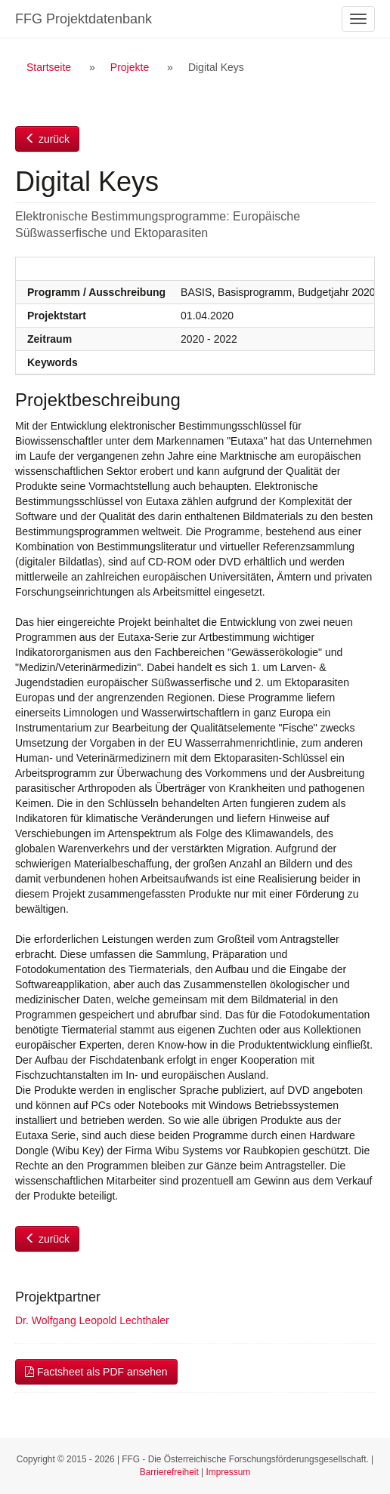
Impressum (228, 1472)
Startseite (48, 67)
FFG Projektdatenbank (83, 18)
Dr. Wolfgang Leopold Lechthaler (92, 1320)
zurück (47, 139)
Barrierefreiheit (169, 1472)
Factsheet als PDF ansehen (96, 1372)
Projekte (129, 67)
